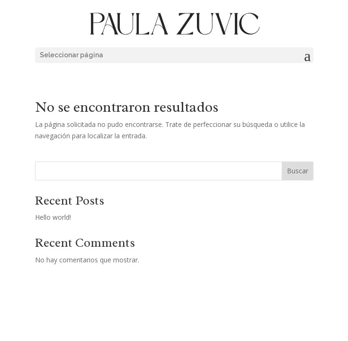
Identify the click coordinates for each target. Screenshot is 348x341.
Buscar (297, 170)
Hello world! (53, 217)
